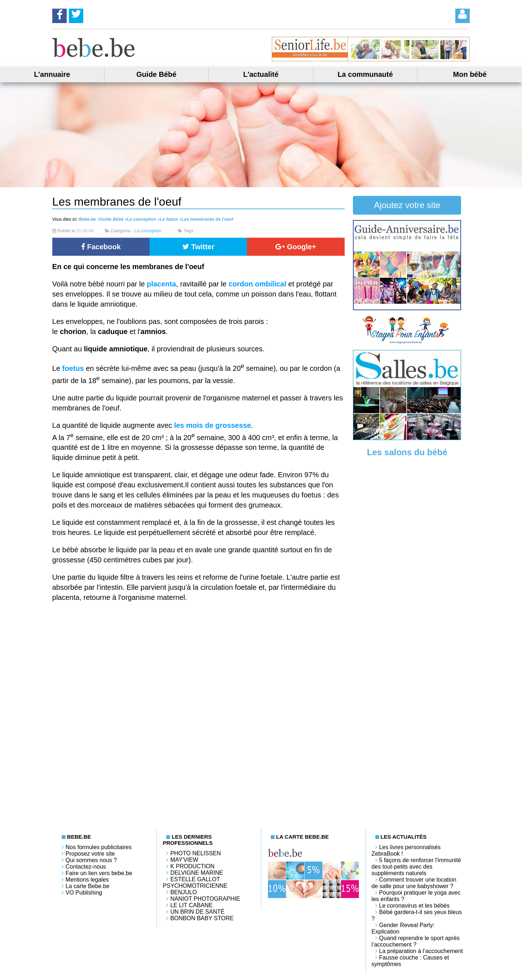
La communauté (365, 74)
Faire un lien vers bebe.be (99, 873)
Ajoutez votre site (407, 205)
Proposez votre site (90, 854)
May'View (184, 860)
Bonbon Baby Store (201, 918)
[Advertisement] (407, 574)
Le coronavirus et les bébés (414, 906)
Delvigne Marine (196, 873)
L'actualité (260, 74)
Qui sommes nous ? (91, 860)
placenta (161, 284)
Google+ (295, 247)
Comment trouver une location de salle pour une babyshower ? (414, 883)
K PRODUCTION (192, 866)
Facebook (101, 247)
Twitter (198, 247)
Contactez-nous (86, 867)
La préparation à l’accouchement (421, 951)
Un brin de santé (197, 912)
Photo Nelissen (195, 853)
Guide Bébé (156, 74)
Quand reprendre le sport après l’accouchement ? (416, 941)
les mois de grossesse (212, 425)
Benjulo (183, 892)
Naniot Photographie (205, 899)
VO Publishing (84, 893)
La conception (147, 230)
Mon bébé (470, 74)
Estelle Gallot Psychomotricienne (195, 882)
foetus (73, 368)
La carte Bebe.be (88, 886)
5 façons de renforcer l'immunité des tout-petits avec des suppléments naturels (416, 866)
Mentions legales (87, 880)
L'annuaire (52, 74)
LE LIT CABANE (191, 905)
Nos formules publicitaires (99, 847)
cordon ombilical (257, 284)
